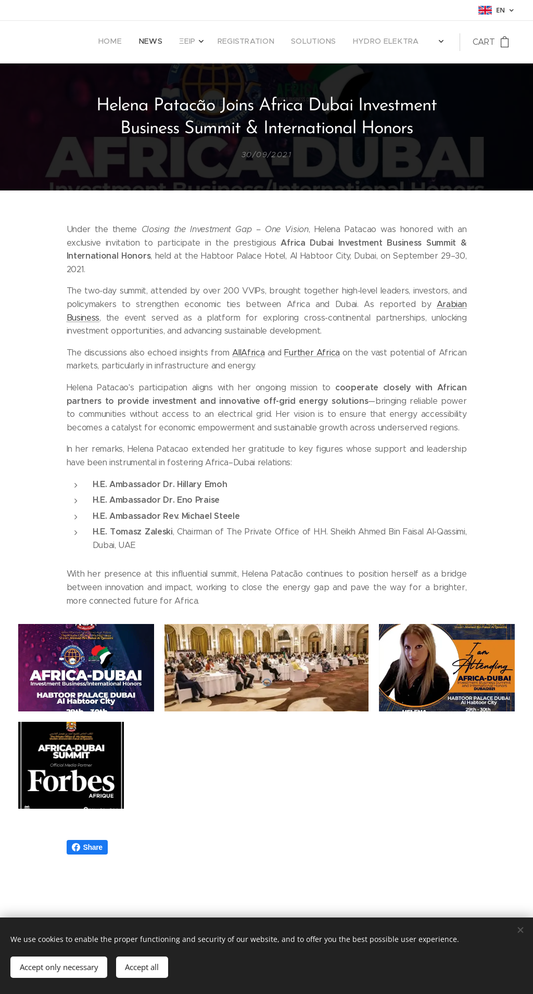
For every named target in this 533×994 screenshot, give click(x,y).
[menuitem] (321, 42)
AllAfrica (248, 352)
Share (87, 881)
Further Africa (311, 352)
